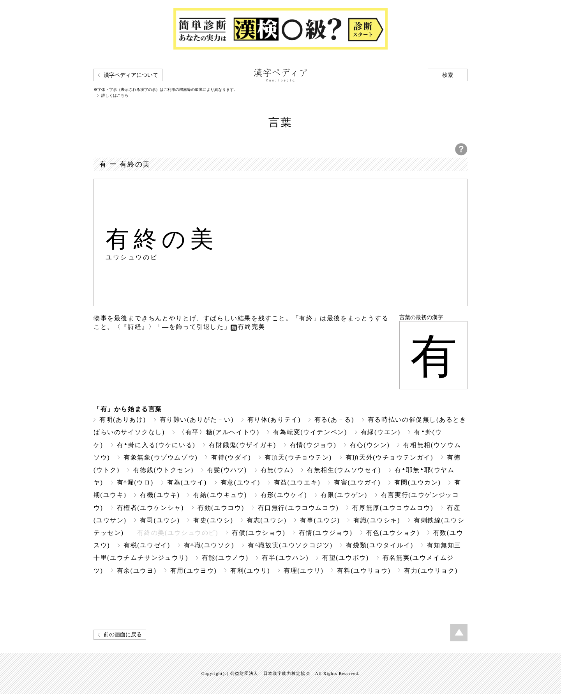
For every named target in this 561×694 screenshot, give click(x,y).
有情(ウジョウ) (313, 445)
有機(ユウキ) (160, 495)
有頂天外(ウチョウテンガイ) (389, 457)
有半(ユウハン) (285, 557)
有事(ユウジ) (320, 520)
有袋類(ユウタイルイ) (379, 545)
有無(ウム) (277, 470)
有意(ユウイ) (240, 482)
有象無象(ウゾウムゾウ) (160, 457)
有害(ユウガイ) (357, 482)
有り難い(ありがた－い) (197, 419)
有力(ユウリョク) (430, 570)
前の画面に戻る (123, 634)
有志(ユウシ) (266, 520)
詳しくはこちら (115, 96)
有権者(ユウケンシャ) (150, 507)
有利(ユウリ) (250, 570)
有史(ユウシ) (213, 520)
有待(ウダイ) (231, 457)
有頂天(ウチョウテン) (298, 457)
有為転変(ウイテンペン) (310, 432)
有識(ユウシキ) (376, 520)
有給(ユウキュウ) (220, 495)
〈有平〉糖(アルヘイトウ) (218, 432)
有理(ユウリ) (303, 570)
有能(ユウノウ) (225, 557)
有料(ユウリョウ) (363, 570)
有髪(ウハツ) (227, 470)
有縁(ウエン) (380, 432)
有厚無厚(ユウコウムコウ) (392, 507)
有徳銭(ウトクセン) (163, 470)
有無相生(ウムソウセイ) (344, 470)
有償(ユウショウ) (258, 532)
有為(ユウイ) (187, 482)
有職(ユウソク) (209, 545)
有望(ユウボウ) (345, 557)
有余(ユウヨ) (137, 570)
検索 (447, 75)
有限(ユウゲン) (344, 495)
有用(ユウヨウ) (193, 570)
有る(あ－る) (334, 419)
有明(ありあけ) (122, 419)
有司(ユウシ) (160, 520)
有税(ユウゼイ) (146, 545)
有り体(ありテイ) (274, 419)
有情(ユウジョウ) (325, 532)
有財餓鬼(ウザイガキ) (242, 445)
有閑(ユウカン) (417, 482)
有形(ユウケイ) (284, 495)
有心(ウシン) (370, 445)
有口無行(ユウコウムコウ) (298, 507)
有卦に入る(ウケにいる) (156, 445)
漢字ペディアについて (131, 75)
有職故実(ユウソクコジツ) (290, 545)
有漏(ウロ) (135, 482)
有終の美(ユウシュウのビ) (177, 532)
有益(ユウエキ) (297, 482)
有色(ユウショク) (393, 532)
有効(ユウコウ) (221, 507)
